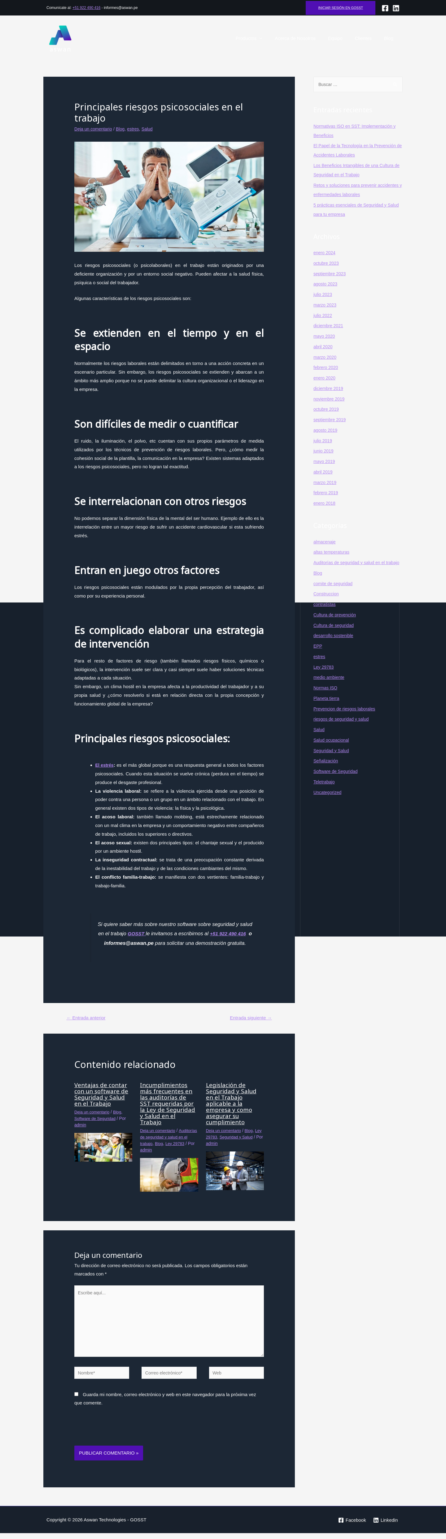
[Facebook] (385, 8)
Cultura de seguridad (334, 634)
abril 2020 (323, 346)
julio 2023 (323, 294)
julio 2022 (323, 315)
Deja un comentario (94, 128)
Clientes (368, 38)
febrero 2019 (326, 492)
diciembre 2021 (329, 325)
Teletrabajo (324, 791)
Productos (260, 38)
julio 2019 (323, 441)
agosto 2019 (326, 430)
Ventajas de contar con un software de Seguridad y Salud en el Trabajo (102, 1094)
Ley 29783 (216, 1137)
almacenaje (325, 542)
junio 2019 (324, 451)
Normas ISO (326, 697)
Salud (151, 128)
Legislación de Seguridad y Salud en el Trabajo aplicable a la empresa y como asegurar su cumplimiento (233, 1104)
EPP (318, 655)
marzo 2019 (325, 482)
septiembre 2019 (330, 419)
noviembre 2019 (330, 399)
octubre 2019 (327, 409)
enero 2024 (325, 252)
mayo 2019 (324, 461)
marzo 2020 (325, 357)
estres (136, 128)
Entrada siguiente (248, 1018)
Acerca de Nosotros (306, 38)
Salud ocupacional (332, 749)
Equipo (343, 38)
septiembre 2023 (330, 274)
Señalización (326, 770)
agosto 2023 (326, 284)
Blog (390, 38)
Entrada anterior (88, 1018)
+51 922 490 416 (86, 8)
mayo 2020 (324, 336)
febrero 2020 (326, 367)
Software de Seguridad (96, 1119)
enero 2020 (325, 378)
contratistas (325, 613)
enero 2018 (325, 503)
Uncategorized (328, 801)
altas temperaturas (332, 552)
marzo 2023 (325, 305)
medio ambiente (330, 686)
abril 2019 (323, 472)
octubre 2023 (327, 263)
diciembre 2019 (329, 388)
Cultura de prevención (336, 624)
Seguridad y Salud (332, 760)
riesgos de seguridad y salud (343, 728)
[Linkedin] (385, 1525)
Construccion (327, 603)
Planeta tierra (327, 707)
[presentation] (121, 1436)
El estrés (105, 765)
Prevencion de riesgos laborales (346, 718)
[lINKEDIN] (396, 8)
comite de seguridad (334, 593)
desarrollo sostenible (334, 645)
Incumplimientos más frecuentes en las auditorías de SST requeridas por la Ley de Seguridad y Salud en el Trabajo (168, 1104)
